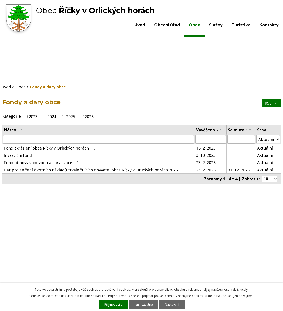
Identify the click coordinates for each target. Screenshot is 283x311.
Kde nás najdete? (235, 248)
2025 (70, 116)
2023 (33, 116)
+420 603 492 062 (112, 252)
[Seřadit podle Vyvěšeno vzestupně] (220, 128)
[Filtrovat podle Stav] (268, 139)
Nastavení (172, 304)
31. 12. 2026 (239, 170)
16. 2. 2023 (206, 148)
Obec (194, 25)
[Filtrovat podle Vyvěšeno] (210, 139)
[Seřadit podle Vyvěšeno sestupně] (220, 130)
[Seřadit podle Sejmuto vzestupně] (250, 128)
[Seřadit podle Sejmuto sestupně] (250, 130)
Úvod (139, 25)
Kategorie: (12, 116)
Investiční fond (22, 155)
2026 (89, 116)
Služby (216, 25)
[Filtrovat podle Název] (98, 139)
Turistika (240, 25)
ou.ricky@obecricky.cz (131, 265)
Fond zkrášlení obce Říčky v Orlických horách (50, 148)
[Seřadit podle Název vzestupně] (21, 128)
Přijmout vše (113, 304)
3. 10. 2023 (206, 155)
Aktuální (265, 148)
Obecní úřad (167, 25)
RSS (272, 103)
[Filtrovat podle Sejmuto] (241, 139)
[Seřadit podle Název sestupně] (21, 130)
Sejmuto (238, 129)
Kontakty (269, 25)
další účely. (240, 289)
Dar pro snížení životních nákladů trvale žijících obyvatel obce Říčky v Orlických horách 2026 (95, 170)
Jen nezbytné (143, 304)
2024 (51, 116)
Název (11, 129)
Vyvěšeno (207, 129)
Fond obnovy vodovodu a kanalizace (42, 162)
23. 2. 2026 (206, 162)
